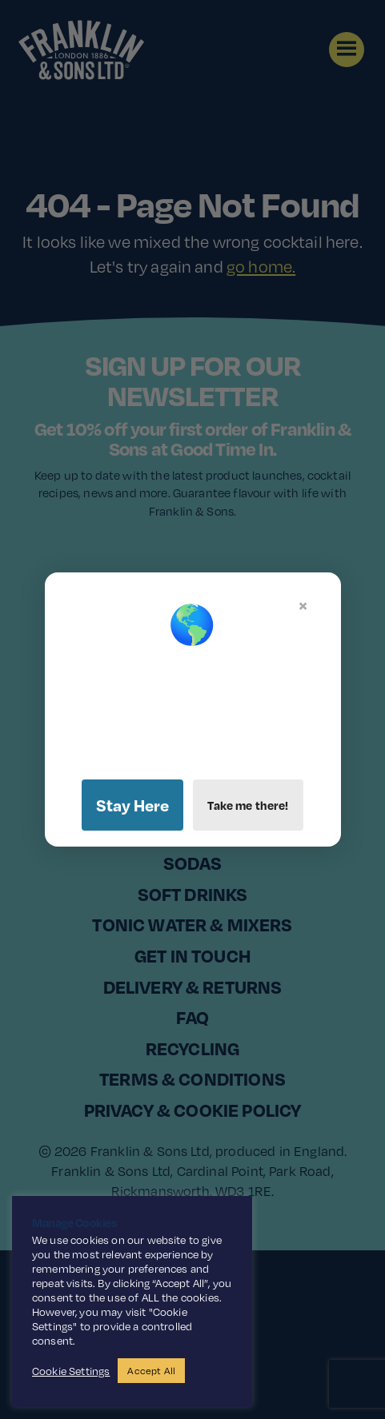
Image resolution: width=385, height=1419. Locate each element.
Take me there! (247, 805)
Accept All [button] (151, 1371)
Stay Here (132, 805)
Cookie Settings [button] (71, 1371)
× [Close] (303, 605)
